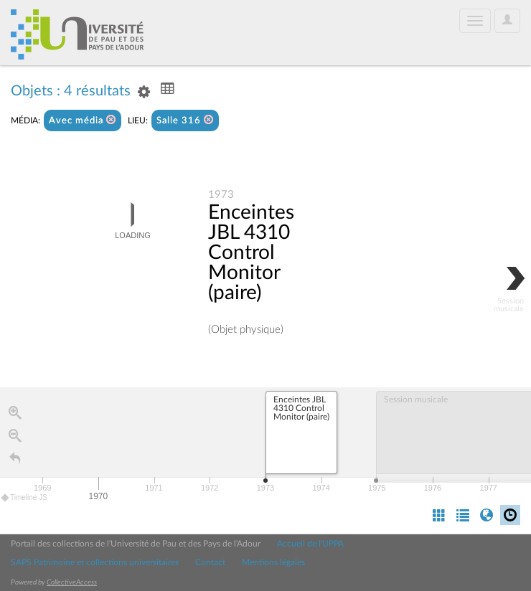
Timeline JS (24, 497)
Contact (210, 562)
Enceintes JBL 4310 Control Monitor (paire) (251, 252)
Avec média (82, 120)
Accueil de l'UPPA (310, 543)
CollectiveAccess (72, 582)
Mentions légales (273, 562)
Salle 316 (185, 120)
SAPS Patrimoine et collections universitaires (95, 562)
